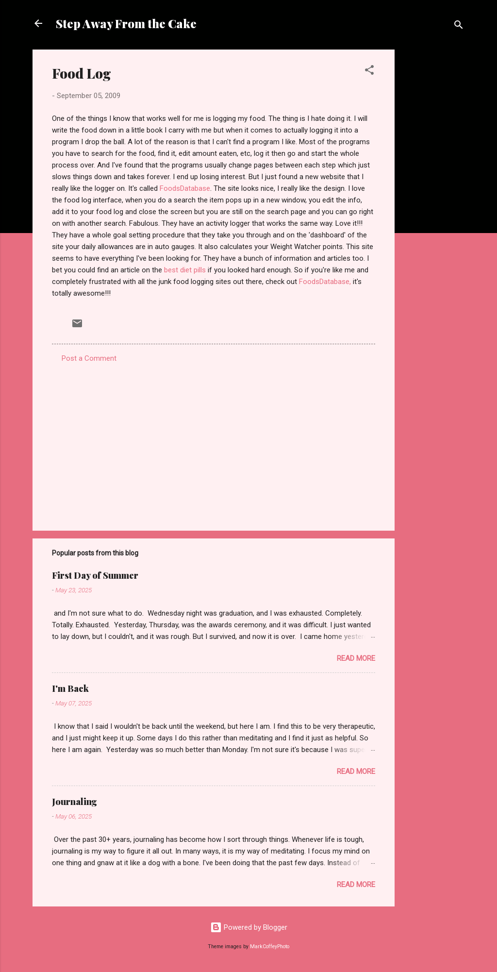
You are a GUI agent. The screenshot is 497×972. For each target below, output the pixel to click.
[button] (369, 71)
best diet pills (185, 270)
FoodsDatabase (185, 188)
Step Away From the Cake (126, 23)
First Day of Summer (95, 575)
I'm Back (70, 688)
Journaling (74, 801)
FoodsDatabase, (325, 281)
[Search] (458, 26)
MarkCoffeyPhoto (269, 946)
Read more (356, 658)
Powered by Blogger (248, 927)
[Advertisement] (433, 195)
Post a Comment (89, 358)
